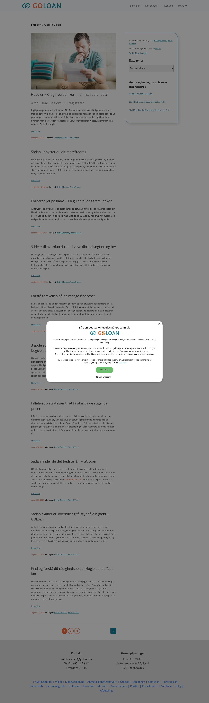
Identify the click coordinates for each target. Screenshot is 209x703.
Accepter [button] (104, 370)
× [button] (159, 324)
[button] (104, 377)
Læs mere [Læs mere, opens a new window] (122, 362)
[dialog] (104, 351)
